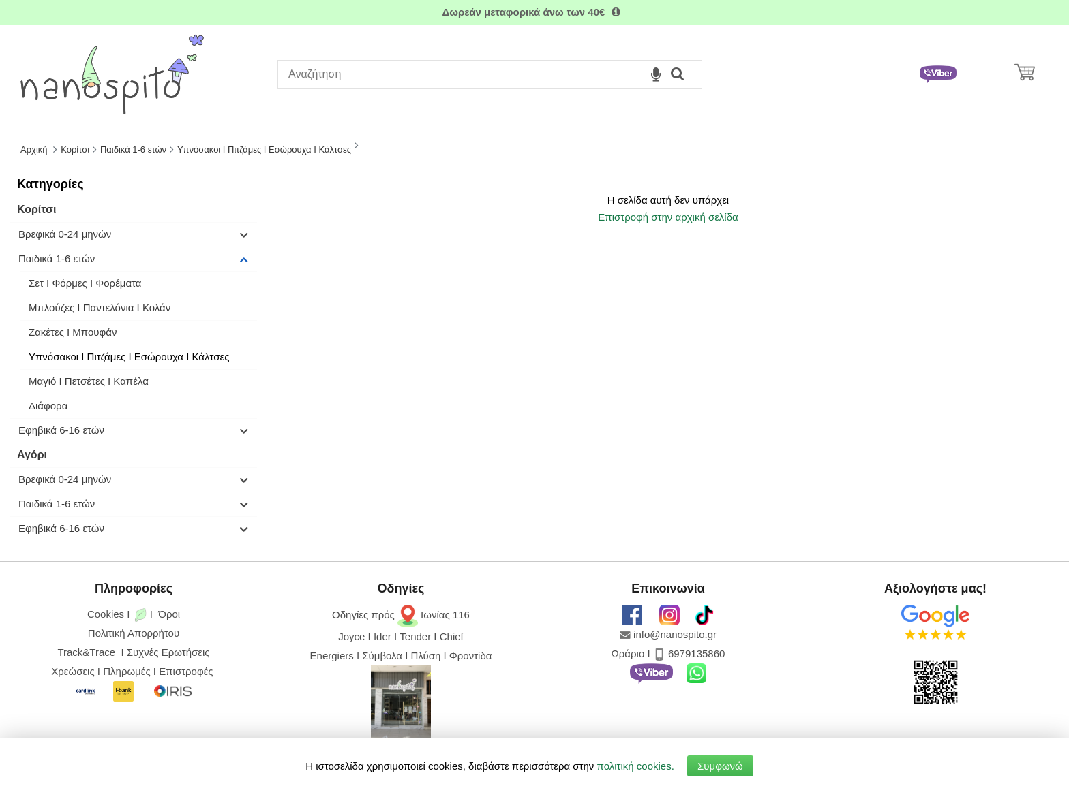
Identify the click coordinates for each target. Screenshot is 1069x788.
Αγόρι (32, 454)
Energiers (332, 655)
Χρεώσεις (72, 671)
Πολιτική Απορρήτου (133, 633)
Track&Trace (89, 652)
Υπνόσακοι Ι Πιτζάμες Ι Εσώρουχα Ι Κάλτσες (129, 356)
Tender (415, 636)
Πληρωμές (126, 671)
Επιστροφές (186, 671)
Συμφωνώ (720, 766)
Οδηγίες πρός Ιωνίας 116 (401, 614)
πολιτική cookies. (635, 766)
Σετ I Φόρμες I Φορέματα (85, 283)
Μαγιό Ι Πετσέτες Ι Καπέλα (89, 381)
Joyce (351, 636)
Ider (382, 636)
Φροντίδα (470, 655)
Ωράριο (628, 653)
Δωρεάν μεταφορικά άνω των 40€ (534, 12)
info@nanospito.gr (675, 634)
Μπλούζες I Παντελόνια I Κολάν (99, 307)
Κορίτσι (36, 209)
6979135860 (696, 653)
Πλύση (426, 655)
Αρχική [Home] (34, 149)
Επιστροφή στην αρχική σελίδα (668, 217)
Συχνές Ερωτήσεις (168, 652)
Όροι (169, 614)
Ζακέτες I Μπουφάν (73, 332)
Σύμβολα (382, 655)
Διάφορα (48, 405)
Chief (452, 636)
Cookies (105, 614)
